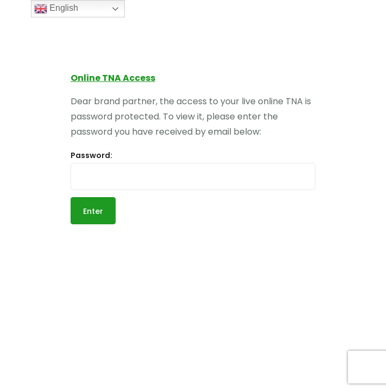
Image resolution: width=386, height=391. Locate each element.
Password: (193, 170)
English (56, 8)
